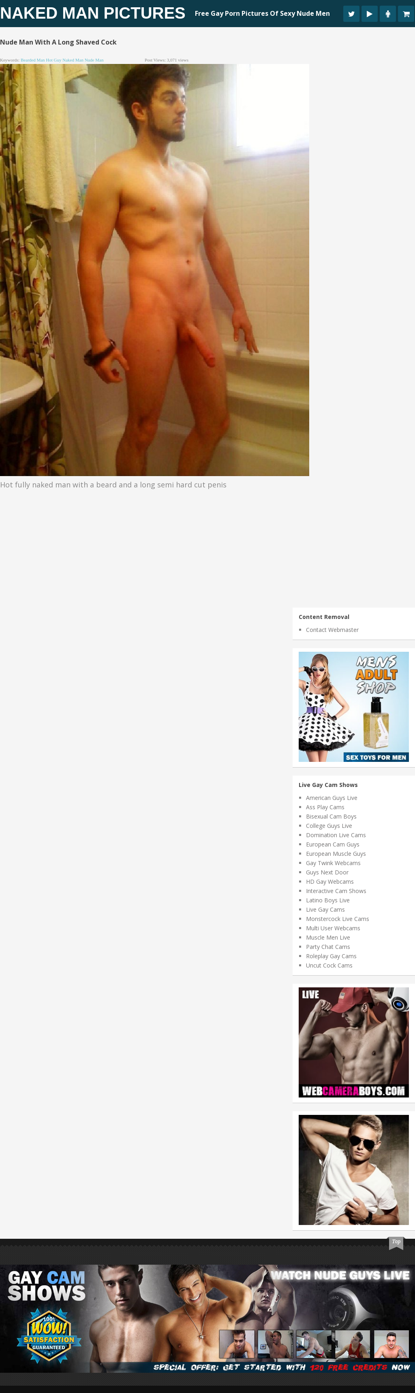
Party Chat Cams (328, 947)
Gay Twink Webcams (333, 863)
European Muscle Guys (336, 853)
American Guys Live (331, 798)
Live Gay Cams (325, 909)
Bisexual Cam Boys (331, 816)
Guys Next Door (327, 872)
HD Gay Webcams (330, 881)
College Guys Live (329, 825)
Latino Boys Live (328, 900)
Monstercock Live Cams (337, 919)
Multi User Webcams (333, 928)
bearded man (33, 59)
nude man (94, 59)
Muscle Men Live (328, 937)
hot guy (53, 59)
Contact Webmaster (332, 630)
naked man (72, 59)
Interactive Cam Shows (336, 891)
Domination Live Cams (336, 835)
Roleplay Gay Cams (331, 956)
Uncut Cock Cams (329, 965)
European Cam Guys (332, 844)
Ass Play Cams (325, 807)
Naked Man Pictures (93, 13)
